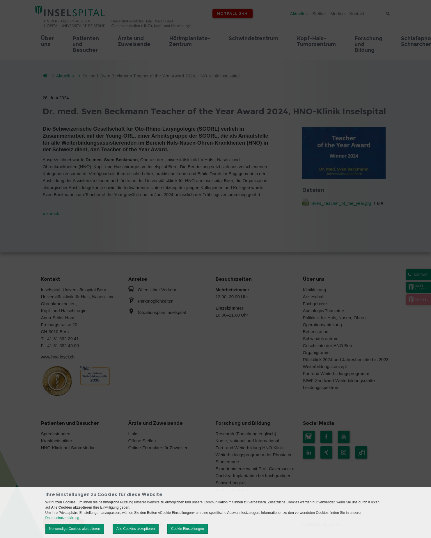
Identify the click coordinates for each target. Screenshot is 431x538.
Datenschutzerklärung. (62, 518)
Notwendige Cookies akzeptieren (74, 529)
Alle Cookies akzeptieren (135, 529)
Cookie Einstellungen (187, 529)
